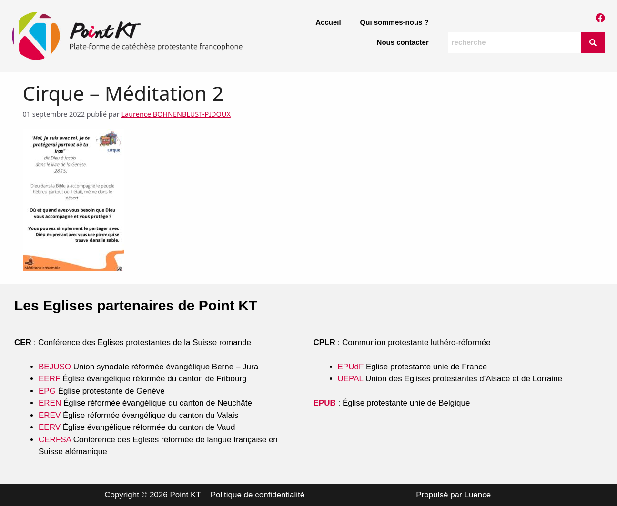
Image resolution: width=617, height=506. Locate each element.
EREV (50, 415)
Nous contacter (403, 42)
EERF (49, 378)
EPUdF (351, 366)
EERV (50, 427)
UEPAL (351, 378)
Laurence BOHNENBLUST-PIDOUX (176, 114)
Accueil (328, 22)
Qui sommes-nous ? (394, 22)
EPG (47, 391)
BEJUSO (56, 366)
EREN (50, 402)
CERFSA (55, 439)
